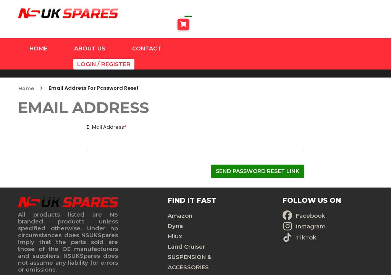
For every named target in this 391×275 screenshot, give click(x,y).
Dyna (133, 205)
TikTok (225, 217)
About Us (89, 38)
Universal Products (153, 257)
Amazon (138, 195)
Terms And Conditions (326, 216)
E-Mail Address (106, 107)
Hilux (133, 216)
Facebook (229, 195)
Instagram (229, 206)
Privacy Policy (313, 205)
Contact (147, 38)
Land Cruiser (144, 226)
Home (38, 38)
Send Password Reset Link (257, 150)
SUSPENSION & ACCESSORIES (148, 242)
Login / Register (348, 38)
